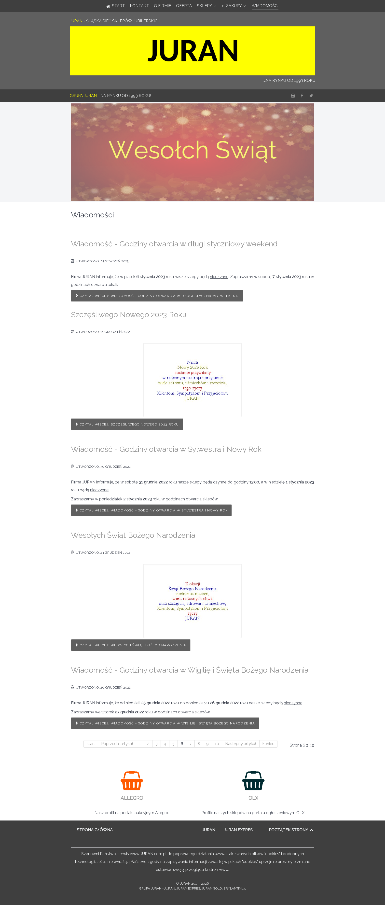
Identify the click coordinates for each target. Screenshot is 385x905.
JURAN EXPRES (238, 830)
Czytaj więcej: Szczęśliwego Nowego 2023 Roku (127, 424)
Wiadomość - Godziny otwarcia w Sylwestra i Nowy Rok (166, 449)
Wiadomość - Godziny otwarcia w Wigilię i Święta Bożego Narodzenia (189, 669)
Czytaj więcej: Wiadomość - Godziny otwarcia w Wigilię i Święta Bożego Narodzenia (165, 723)
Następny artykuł (240, 743)
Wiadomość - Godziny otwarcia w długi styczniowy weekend (174, 243)
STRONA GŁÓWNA (95, 830)
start (91, 743)
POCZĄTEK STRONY (291, 830)
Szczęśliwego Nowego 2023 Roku (128, 314)
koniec (268, 743)
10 (217, 743)
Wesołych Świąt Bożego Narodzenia (133, 535)
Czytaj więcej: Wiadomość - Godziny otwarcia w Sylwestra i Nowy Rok (151, 510)
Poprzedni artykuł (117, 743)
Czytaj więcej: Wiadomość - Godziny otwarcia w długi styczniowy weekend (157, 296)
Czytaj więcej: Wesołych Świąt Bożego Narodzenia (130, 645)
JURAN (208, 830)
